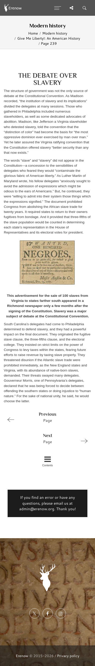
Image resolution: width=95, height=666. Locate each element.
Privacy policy (68, 655)
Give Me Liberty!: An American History (48, 38)
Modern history (54, 33)
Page (45, 417)
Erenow (22, 655)
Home (33, 33)
